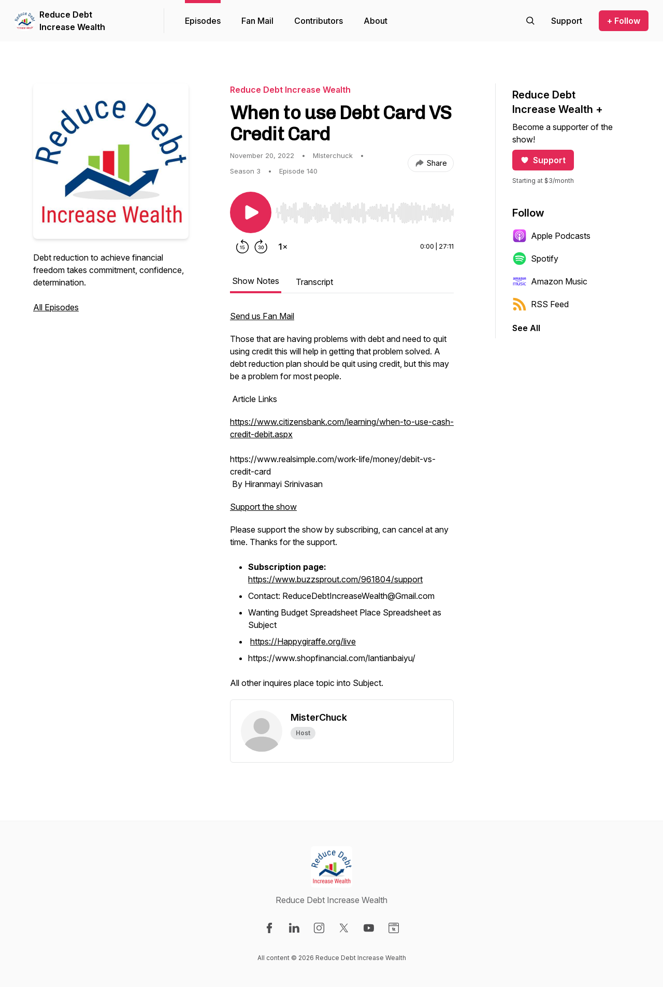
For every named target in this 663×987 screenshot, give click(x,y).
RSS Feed (540, 304)
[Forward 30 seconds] (261, 246)
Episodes (203, 21)
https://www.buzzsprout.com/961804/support (335, 579)
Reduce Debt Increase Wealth (72, 20)
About (375, 21)
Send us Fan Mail (262, 316)
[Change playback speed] (282, 246)
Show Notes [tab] (255, 281)
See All (526, 328)
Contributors (318, 21)
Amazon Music (549, 281)
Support (543, 160)
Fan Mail (257, 21)
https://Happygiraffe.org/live (303, 641)
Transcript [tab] (314, 282)
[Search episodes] (530, 21)
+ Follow (623, 21)
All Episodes (56, 307)
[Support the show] (566, 21)
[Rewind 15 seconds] (242, 246)
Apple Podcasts (551, 235)
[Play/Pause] (250, 212)
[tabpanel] (342, 504)
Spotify (535, 258)
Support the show (263, 507)
